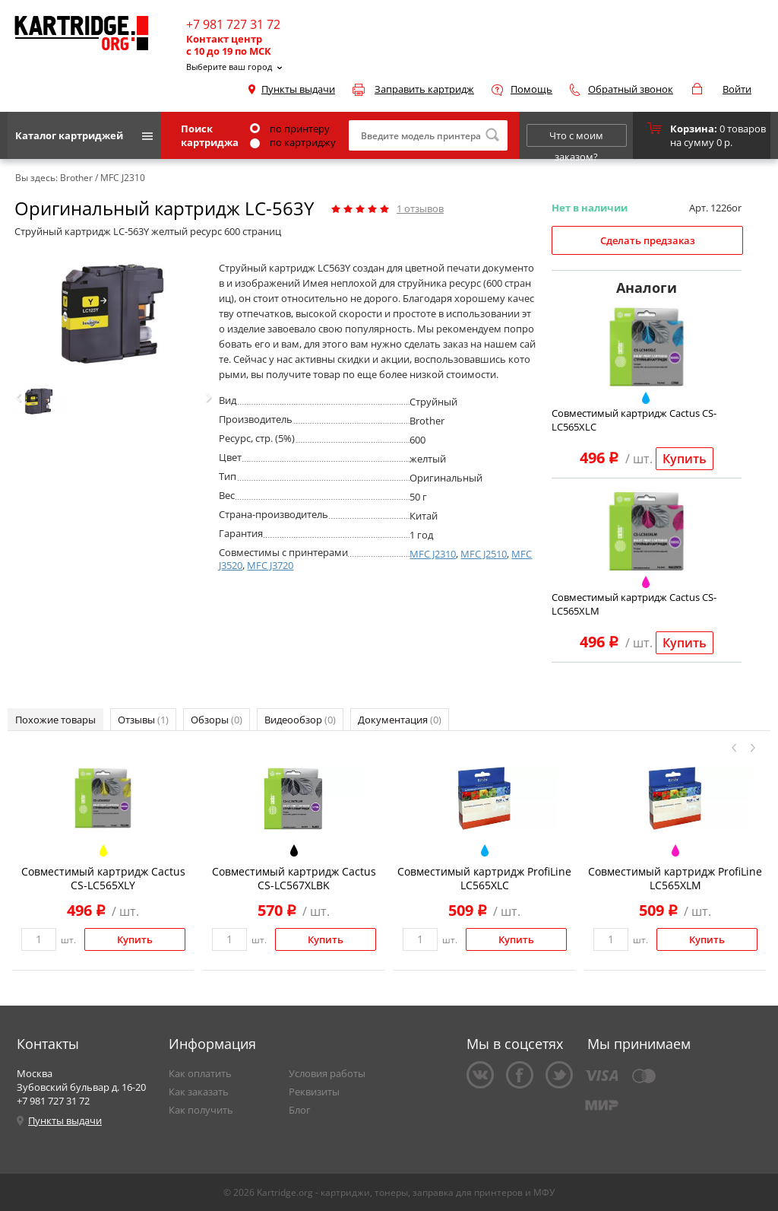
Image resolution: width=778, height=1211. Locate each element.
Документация (399, 719)
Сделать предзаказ (647, 240)
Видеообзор (300, 719)
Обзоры (216, 719)
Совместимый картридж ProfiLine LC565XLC (484, 878)
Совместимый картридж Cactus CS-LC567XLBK (294, 878)
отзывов (420, 208)
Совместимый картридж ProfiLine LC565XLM (675, 878)
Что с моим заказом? (576, 138)
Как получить (201, 1110)
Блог (300, 1110)
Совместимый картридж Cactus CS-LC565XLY (103, 878)
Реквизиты (314, 1091)
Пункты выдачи (298, 89)
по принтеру (290, 128)
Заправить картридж (424, 89)
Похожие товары (55, 719)
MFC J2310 (433, 554)
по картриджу (293, 142)
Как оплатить (200, 1073)
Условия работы (327, 1073)
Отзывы (143, 719)
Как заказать (199, 1091)
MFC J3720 (270, 565)
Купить (685, 458)
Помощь (531, 89)
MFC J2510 (483, 554)
